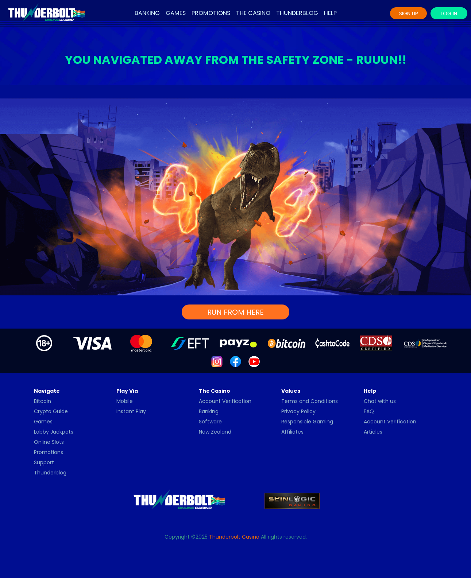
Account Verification (225, 401)
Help (330, 13)
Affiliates (292, 431)
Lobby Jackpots (53, 431)
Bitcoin (42, 401)
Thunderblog (297, 13)
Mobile (124, 401)
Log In (449, 13)
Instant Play (131, 411)
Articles (373, 431)
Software (210, 421)
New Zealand (215, 431)
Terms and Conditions (309, 401)
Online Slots (49, 442)
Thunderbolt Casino (234, 536)
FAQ (369, 411)
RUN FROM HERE (235, 312)
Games (176, 13)
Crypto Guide (51, 411)
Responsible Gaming (307, 421)
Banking (147, 13)
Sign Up (408, 13)
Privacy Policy (298, 411)
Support (44, 462)
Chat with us (380, 401)
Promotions (211, 13)
